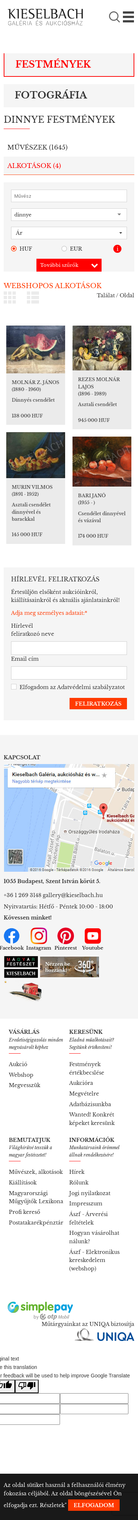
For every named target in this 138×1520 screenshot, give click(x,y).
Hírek (77, 1172)
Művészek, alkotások (36, 1172)
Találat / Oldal (115, 295)
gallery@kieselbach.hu (73, 895)
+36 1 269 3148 (22, 895)
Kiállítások (23, 1182)
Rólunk (79, 1182)
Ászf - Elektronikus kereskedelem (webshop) (94, 1260)
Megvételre (84, 1093)
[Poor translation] (27, 1386)
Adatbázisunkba (90, 1104)
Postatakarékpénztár (36, 1222)
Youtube (92, 939)
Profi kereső (24, 1212)
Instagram (38, 939)
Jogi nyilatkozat (89, 1193)
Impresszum (85, 1203)
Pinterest (65, 939)
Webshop (21, 1075)
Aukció (18, 1064)
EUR (71, 248)
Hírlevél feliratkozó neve (32, 630)
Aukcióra (81, 1083)
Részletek (52, 1505)
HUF (21, 248)
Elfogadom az (68, 687)
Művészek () (37, 147)
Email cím (25, 659)
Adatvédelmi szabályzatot (91, 687)
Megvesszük (24, 1085)
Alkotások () (34, 166)
